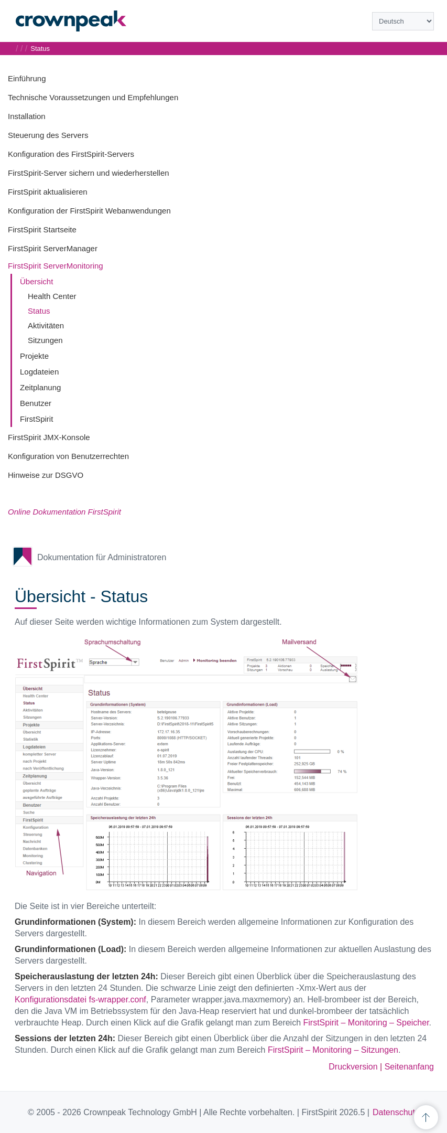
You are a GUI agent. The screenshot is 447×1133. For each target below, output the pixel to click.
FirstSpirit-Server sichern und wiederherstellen (88, 172)
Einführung (27, 78)
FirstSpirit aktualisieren (48, 191)
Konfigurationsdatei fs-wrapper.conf (80, 999)
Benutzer (35, 403)
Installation (27, 116)
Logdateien (39, 371)
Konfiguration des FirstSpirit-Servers (71, 153)
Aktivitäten (46, 325)
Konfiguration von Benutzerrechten (68, 456)
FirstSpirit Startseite (42, 229)
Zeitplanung (40, 387)
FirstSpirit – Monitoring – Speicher (366, 1022)
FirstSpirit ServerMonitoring (55, 265)
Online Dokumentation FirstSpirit (64, 511)
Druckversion (353, 1066)
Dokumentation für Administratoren (101, 557)
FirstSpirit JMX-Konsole (49, 437)
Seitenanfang (409, 1066)
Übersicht (36, 281)
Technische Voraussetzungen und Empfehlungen (93, 97)
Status (39, 310)
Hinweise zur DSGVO (45, 475)
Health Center (52, 296)
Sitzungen (45, 340)
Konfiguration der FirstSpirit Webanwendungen (89, 210)
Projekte (34, 355)
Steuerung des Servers (48, 135)
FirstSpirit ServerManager (52, 248)
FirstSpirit (36, 418)
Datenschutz (396, 1112)
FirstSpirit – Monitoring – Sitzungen (333, 1049)
